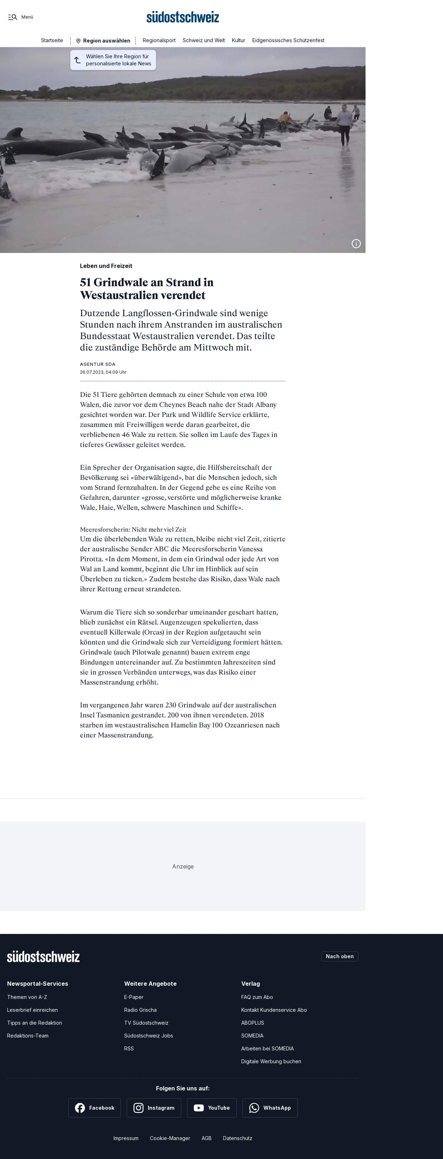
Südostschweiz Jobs (148, 1036)
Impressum (126, 1138)
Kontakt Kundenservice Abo (274, 1010)
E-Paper (134, 997)
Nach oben (340, 956)
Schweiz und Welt (204, 40)
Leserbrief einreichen (32, 1010)
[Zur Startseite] (183, 17)
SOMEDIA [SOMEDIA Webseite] (252, 1036)
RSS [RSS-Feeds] (129, 1048)
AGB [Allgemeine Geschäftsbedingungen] (207, 1138)
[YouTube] (212, 1108)
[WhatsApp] (270, 1108)
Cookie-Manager (170, 1138)
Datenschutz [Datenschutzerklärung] (237, 1138)
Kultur (238, 40)
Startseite (52, 40)
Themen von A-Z (27, 997)
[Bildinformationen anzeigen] (356, 244)
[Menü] (20, 17)
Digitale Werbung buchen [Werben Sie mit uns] (271, 1061)
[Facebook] (94, 1108)
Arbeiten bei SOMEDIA (267, 1048)
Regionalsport (159, 40)
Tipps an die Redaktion (34, 1023)
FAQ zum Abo (257, 997)
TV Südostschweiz (146, 1023)
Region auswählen (106, 41)
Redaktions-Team (28, 1036)
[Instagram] (154, 1108)
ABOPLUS (252, 1023)
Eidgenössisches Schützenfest (288, 40)
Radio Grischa (140, 1010)
